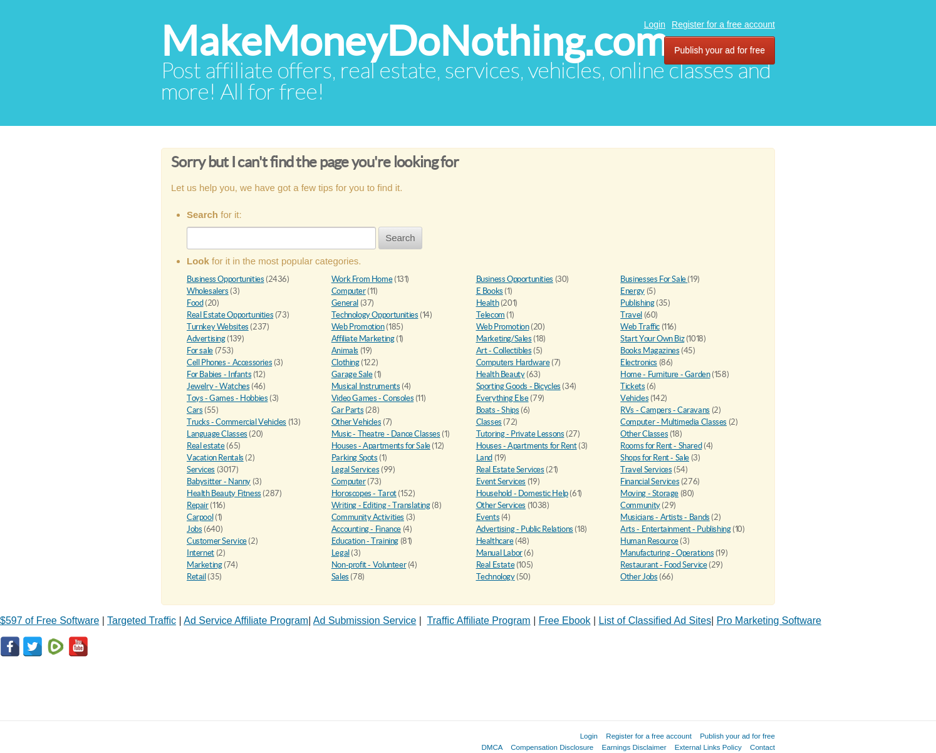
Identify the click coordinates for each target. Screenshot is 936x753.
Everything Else (502, 398)
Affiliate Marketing (363, 338)
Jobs (194, 529)
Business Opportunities (225, 279)
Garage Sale (352, 374)
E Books (489, 291)
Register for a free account (723, 24)
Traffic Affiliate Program (479, 620)
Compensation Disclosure (552, 747)
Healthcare (495, 541)
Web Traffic (640, 326)
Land (484, 457)
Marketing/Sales (504, 338)
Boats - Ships (497, 410)
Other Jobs (638, 576)
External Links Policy (708, 747)
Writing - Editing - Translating (380, 505)
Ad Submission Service (365, 620)
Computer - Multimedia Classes (673, 422)
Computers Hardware (513, 362)
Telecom (490, 314)
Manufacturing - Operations (667, 553)
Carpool (200, 517)
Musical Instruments (365, 386)
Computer (348, 291)
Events (488, 517)
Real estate (206, 445)
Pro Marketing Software (769, 620)
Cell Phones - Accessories (229, 362)
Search (400, 237)
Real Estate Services (510, 469)
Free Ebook (565, 620)
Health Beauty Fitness (224, 493)
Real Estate (495, 564)
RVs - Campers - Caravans (665, 410)
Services (201, 469)
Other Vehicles (356, 422)
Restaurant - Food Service (663, 564)
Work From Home (362, 279)
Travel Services (646, 469)
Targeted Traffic (141, 620)
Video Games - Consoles (372, 398)
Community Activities (367, 517)
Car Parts (347, 410)
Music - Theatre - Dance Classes (385, 434)
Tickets (632, 386)
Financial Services (649, 481)
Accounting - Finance (366, 529)
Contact (762, 747)
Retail (196, 576)
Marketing (204, 564)
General (344, 303)
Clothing (345, 362)
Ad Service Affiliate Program (246, 620)
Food (195, 303)
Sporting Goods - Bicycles (518, 386)
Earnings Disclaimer (634, 747)
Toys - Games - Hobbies (227, 398)
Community (640, 505)
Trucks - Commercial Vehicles (236, 422)
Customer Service (217, 541)
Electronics (638, 362)
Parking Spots (354, 457)
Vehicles (634, 398)
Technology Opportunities (375, 314)
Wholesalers (208, 291)
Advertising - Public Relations (524, 529)
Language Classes (217, 434)
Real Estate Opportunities (230, 314)
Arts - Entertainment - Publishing (675, 529)
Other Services (501, 505)
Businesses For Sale (653, 279)
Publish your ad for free (719, 50)
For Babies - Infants (219, 374)
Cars (194, 410)
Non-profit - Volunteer (368, 564)
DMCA (491, 747)
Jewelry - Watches (218, 386)
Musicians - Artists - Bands (664, 517)
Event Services (501, 481)
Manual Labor (499, 553)
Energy (632, 291)
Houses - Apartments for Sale (380, 445)
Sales (340, 576)
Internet (200, 553)
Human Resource (649, 541)
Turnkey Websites (218, 326)
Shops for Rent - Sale (654, 457)
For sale (200, 350)
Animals (344, 350)
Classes (489, 422)
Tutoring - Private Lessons (520, 434)
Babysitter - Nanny (219, 481)
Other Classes (644, 434)
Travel (631, 314)
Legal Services (355, 469)
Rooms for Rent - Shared (661, 445)
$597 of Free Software (49, 620)
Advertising (206, 338)
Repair (198, 505)
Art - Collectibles (504, 350)
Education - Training (364, 541)
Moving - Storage (649, 493)
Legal (340, 553)
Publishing (637, 303)
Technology (495, 576)
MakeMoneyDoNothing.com (414, 41)
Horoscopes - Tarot (364, 493)
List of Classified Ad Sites (655, 620)
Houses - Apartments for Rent (526, 445)
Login (654, 24)
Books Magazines (649, 350)
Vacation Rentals (215, 457)
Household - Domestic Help (522, 493)
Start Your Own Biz (652, 338)
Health (487, 303)
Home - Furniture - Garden (665, 374)
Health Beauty (500, 374)
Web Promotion (358, 326)
